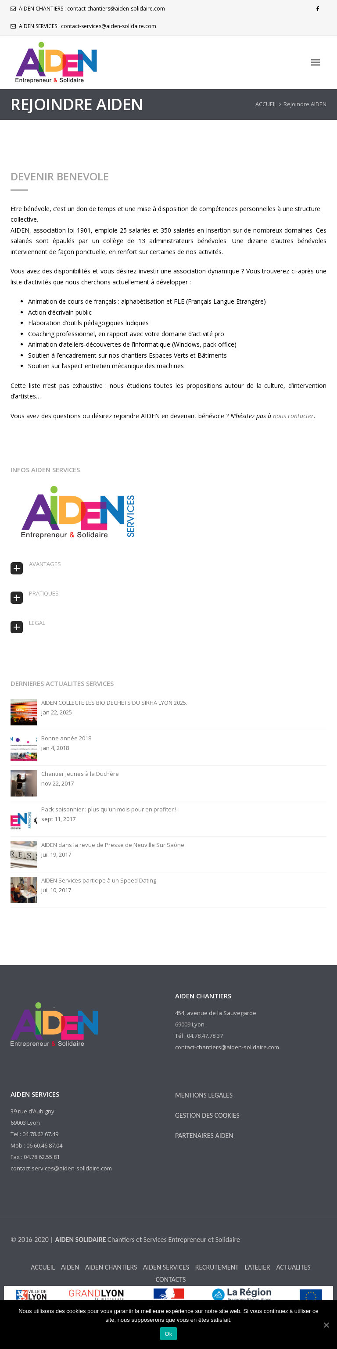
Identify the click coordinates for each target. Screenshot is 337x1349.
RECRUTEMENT (217, 1267)
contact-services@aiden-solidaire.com (108, 26)
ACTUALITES (293, 1267)
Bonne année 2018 (66, 738)
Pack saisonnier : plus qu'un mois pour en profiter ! (108, 809)
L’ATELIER (257, 1267)
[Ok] (326, 1324)
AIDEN (70, 1267)
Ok (168, 1334)
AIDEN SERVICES (166, 1267)
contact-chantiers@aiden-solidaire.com (116, 8)
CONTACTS (171, 1279)
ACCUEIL (266, 104)
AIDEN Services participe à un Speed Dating (98, 880)
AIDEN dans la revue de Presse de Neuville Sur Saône (112, 845)
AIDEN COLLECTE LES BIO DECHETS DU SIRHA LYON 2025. (114, 703)
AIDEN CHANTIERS (111, 1267)
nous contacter (293, 416)
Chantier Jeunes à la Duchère (80, 774)
